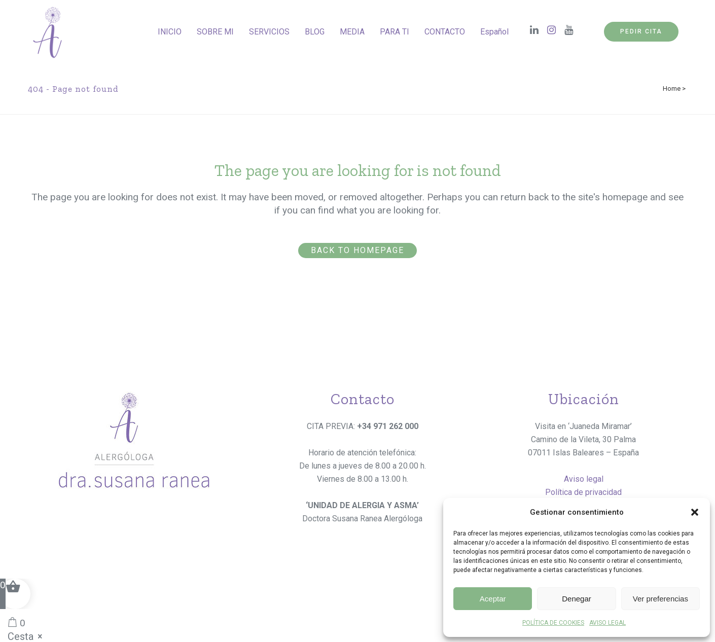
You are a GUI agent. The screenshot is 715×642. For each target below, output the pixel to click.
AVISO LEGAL (607, 622)
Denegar (576, 598)
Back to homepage (357, 250)
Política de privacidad (583, 492)
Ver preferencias (660, 598)
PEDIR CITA (641, 31)
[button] (695, 512)
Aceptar (493, 598)
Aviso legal (583, 479)
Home (672, 88)
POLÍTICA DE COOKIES (553, 622)
